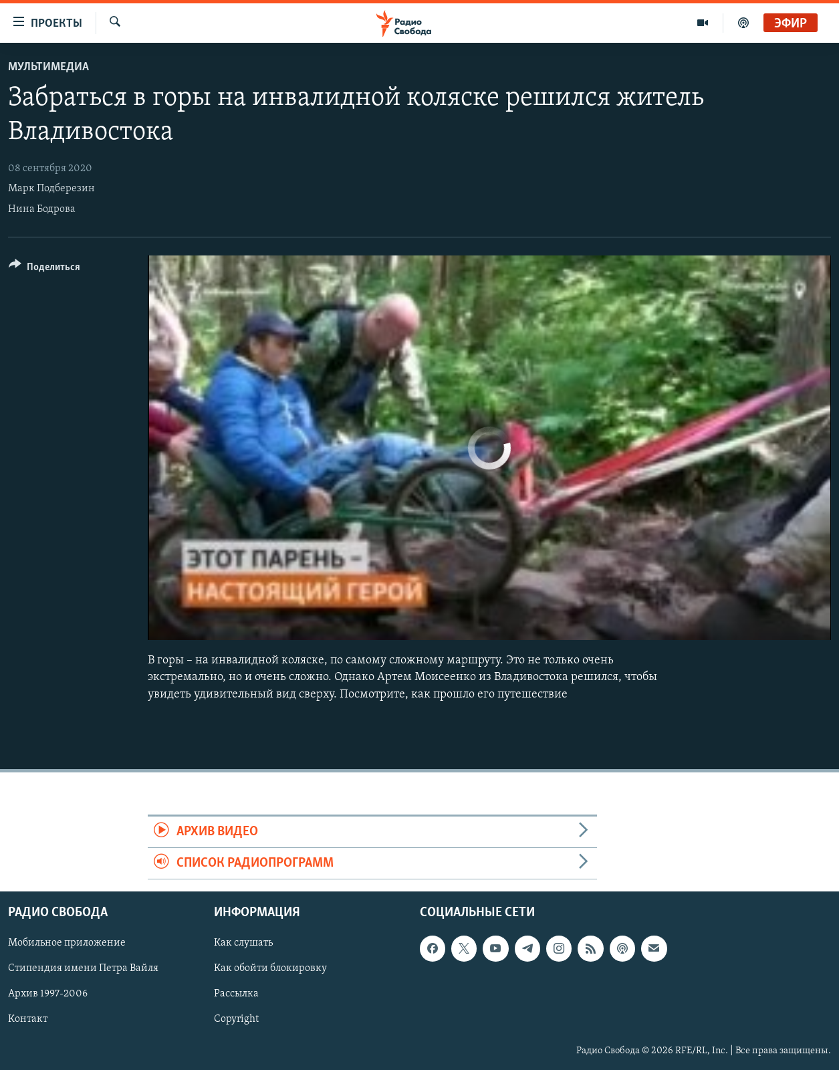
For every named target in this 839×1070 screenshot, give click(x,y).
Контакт (27, 1019)
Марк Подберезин (51, 188)
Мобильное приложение (67, 943)
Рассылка (236, 994)
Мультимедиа (48, 67)
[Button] (44, 269)
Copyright (236, 1019)
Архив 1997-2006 (48, 994)
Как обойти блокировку (270, 969)
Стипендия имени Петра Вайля (83, 969)
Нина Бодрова (42, 209)
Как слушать (243, 943)
